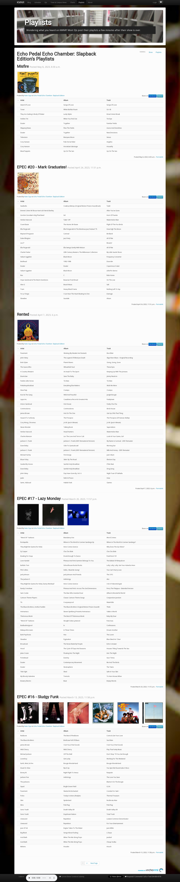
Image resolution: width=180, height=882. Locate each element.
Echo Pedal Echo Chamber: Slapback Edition (49, 95)
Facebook (152, 96)
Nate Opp (27, 95)
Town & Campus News (58, 2)
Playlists (81, 2)
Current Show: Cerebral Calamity (71, 877)
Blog (29, 2)
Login (155, 2)
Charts (72, 2)
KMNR (20, 2)
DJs (46, 2)
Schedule (37, 2)
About (90, 2)
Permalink (159, 157)
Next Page (94, 863)
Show (150, 52)
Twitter (160, 96)
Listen (21, 877)
